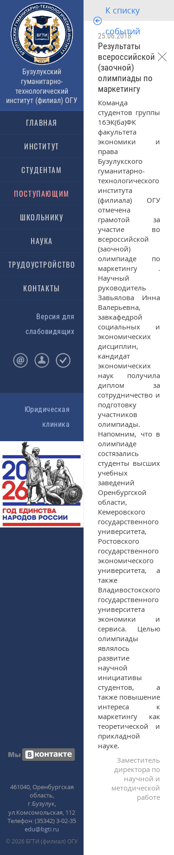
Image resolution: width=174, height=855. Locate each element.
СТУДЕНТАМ (41, 169)
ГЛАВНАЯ (42, 122)
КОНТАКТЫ (41, 288)
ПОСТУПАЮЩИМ (42, 193)
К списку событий (122, 21)
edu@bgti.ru (42, 829)
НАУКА (42, 240)
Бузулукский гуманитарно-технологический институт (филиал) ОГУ (41, 86)
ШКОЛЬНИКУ (41, 217)
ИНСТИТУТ (41, 146)
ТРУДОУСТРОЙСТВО (42, 264)
